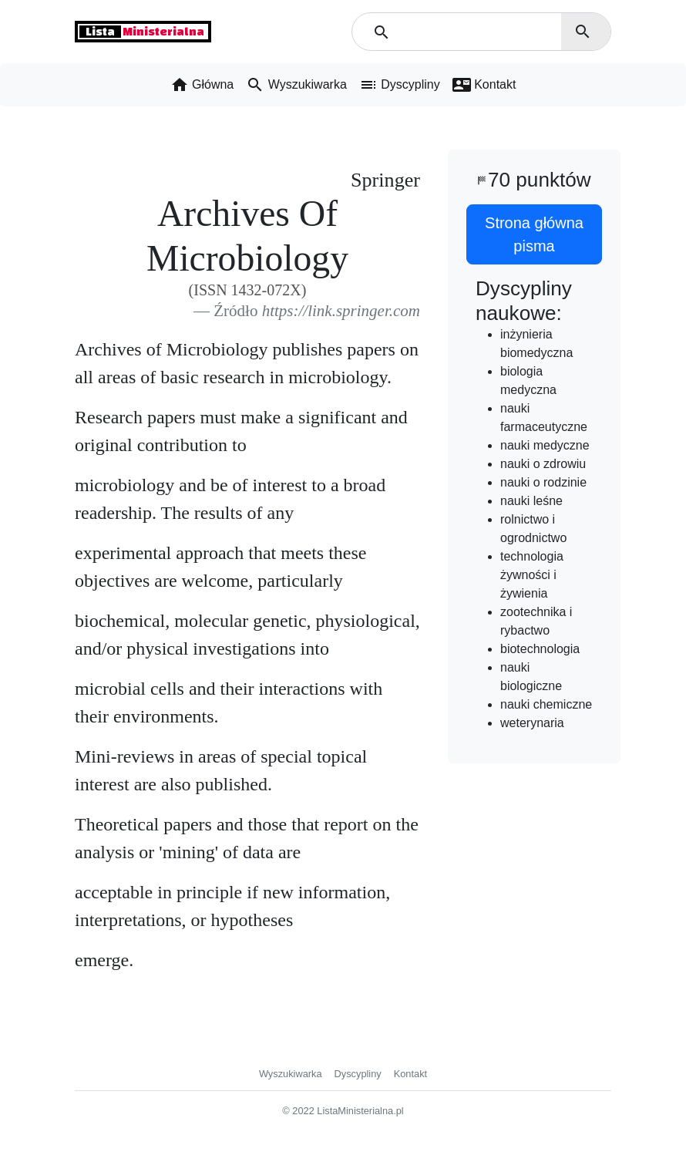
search (582, 31)
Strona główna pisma (534, 234)
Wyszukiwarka (290, 1073)
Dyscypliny (358, 1073)
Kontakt (410, 1073)
